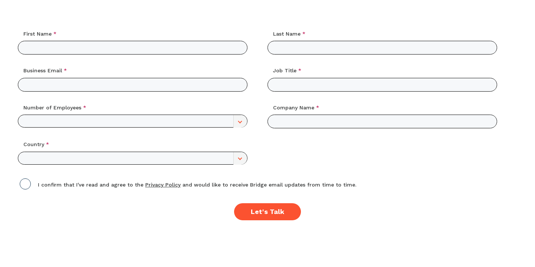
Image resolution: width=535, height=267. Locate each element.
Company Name (293, 108)
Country (33, 144)
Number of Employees (52, 108)
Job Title (284, 70)
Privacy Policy (163, 185)
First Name (37, 34)
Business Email (42, 70)
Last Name (287, 34)
